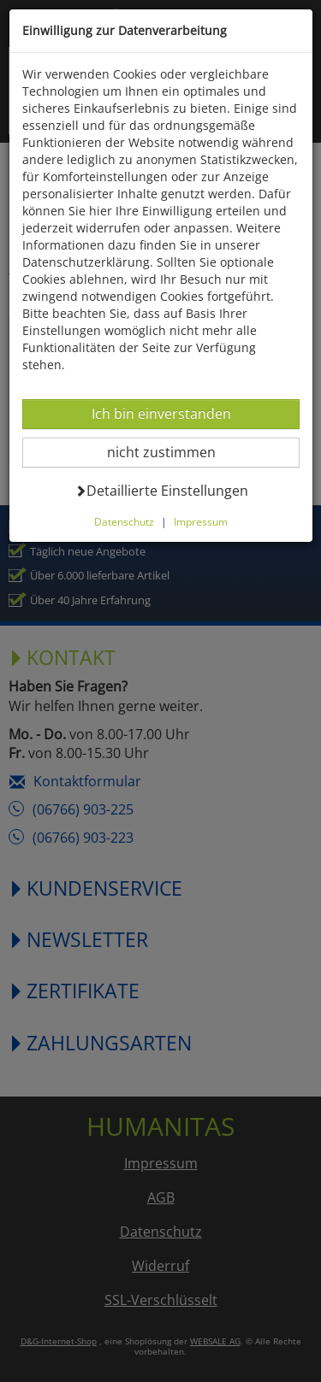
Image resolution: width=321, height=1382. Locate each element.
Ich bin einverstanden (161, 413)
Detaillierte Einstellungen (161, 490)
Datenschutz (124, 521)
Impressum (201, 521)
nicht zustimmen (171, 452)
